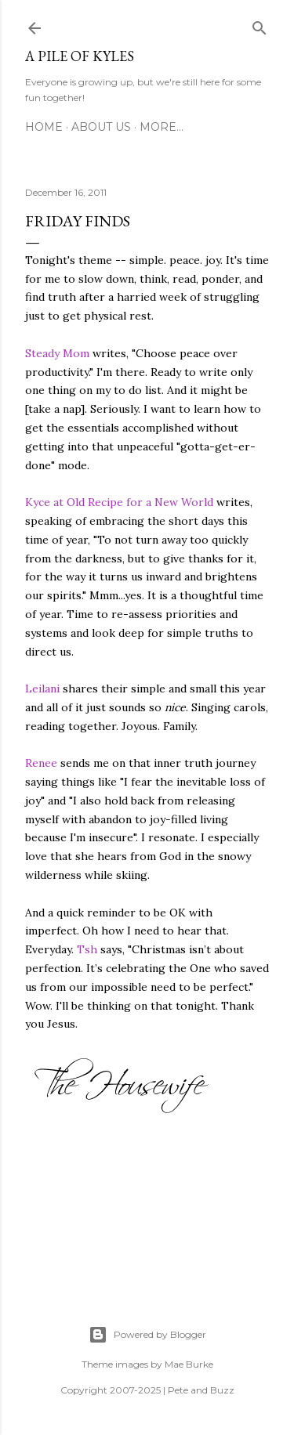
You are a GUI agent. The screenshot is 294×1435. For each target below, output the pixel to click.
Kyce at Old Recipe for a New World (119, 502)
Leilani (42, 688)
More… (161, 127)
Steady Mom (57, 353)
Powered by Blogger (147, 1334)
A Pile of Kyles (79, 56)
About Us (101, 127)
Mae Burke (189, 1364)
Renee (41, 763)
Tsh (87, 949)
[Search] (259, 25)
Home (44, 127)
